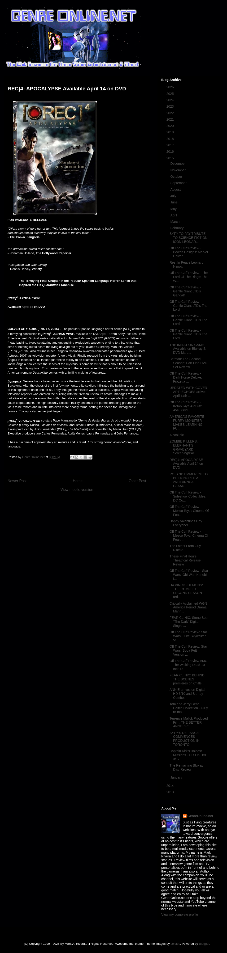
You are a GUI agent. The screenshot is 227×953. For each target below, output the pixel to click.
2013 (170, 792)
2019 (170, 132)
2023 (170, 106)
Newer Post (17, 481)
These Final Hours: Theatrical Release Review (185, 560)
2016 (170, 151)
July (173, 196)
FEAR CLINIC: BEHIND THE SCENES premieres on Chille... (187, 679)
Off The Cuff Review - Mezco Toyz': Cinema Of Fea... (189, 511)
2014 (170, 786)
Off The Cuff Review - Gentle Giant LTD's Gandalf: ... (185, 291)
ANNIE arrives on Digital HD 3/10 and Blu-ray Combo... (187, 694)
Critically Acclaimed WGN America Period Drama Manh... (188, 607)
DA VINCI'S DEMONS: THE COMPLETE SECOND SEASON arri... (186, 591)
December (178, 163)
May (173, 209)
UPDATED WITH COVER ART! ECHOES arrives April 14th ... (188, 392)
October (176, 176)
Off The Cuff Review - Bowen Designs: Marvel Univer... (189, 252)
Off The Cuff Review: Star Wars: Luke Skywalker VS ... (188, 636)
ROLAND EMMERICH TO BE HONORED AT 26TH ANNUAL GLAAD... (189, 480)
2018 (170, 139)
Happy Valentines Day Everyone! (186, 523)
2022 (170, 113)
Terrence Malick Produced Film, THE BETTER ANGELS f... (189, 722)
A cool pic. (177, 435)
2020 (170, 126)
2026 (170, 87)
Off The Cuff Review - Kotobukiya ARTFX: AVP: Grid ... (186, 406)
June (174, 202)
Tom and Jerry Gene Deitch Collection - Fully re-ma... (189, 708)
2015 (170, 158)
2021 (170, 119)
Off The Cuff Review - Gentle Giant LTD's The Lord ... (188, 306)
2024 (170, 100)
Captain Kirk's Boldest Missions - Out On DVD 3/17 (188, 755)
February (177, 228)
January (176, 777)
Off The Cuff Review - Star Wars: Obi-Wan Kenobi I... (189, 575)
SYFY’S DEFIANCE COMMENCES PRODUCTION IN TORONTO (185, 738)
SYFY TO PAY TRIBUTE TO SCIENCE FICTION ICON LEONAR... (188, 238)
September (178, 183)
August (175, 189)
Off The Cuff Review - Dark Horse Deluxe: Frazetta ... (186, 377)
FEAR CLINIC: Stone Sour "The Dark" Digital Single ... (189, 622)
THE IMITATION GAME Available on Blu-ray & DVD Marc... (187, 349)
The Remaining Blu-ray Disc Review (186, 767)
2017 (170, 145)
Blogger (204, 943)
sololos (175, 943)
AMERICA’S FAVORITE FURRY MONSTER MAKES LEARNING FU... (187, 422)
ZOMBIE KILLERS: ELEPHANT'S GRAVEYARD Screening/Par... (184, 447)
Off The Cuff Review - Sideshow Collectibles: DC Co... (188, 496)
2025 (170, 94)
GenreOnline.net (200, 816)
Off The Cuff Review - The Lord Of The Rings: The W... (189, 277)
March (175, 221)
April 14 (27, 306)
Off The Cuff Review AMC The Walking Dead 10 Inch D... (188, 665)
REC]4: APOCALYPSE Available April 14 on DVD (186, 464)
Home (78, 481)
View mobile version (77, 490)
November (178, 170)
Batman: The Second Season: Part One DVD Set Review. (188, 363)
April (174, 215)
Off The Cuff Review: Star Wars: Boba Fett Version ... (188, 650)
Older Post (137, 481)
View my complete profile (179, 914)
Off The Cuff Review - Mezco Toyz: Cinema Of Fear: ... (189, 535)
